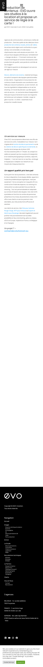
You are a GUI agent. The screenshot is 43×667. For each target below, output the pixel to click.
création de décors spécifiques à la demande (20, 147)
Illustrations (8, 572)
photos (28, 45)
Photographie (9, 530)
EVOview (7, 557)
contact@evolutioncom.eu (16, 231)
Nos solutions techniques (12, 555)
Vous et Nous (8, 581)
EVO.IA (6, 540)
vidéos (34, 45)
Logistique (8, 550)
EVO (8, 27)
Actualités (29, 27)
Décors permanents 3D (11, 533)
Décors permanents (10, 546)
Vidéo (7, 535)
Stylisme (7, 528)
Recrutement (9, 585)
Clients (6, 577)
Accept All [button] (20, 662)
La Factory (7, 564)
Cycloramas (8, 547)
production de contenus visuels (14, 45)
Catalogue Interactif (11, 569)
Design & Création (10, 566)
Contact (7, 583)
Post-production (10, 537)
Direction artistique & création (13, 527)
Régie (7, 552)
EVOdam (7, 561)
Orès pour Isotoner (28, 208)
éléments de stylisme (17, 75)
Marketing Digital (10, 571)
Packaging (8, 574)
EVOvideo (8, 559)
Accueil (6, 521)
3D (6, 532)
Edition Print (8, 567)
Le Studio (7, 544)
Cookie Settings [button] (9, 662)
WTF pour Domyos (20, 211)
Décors (6, 75)
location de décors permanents (23, 144)
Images (6, 525)
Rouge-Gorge (8, 211)
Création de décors (10, 549)
